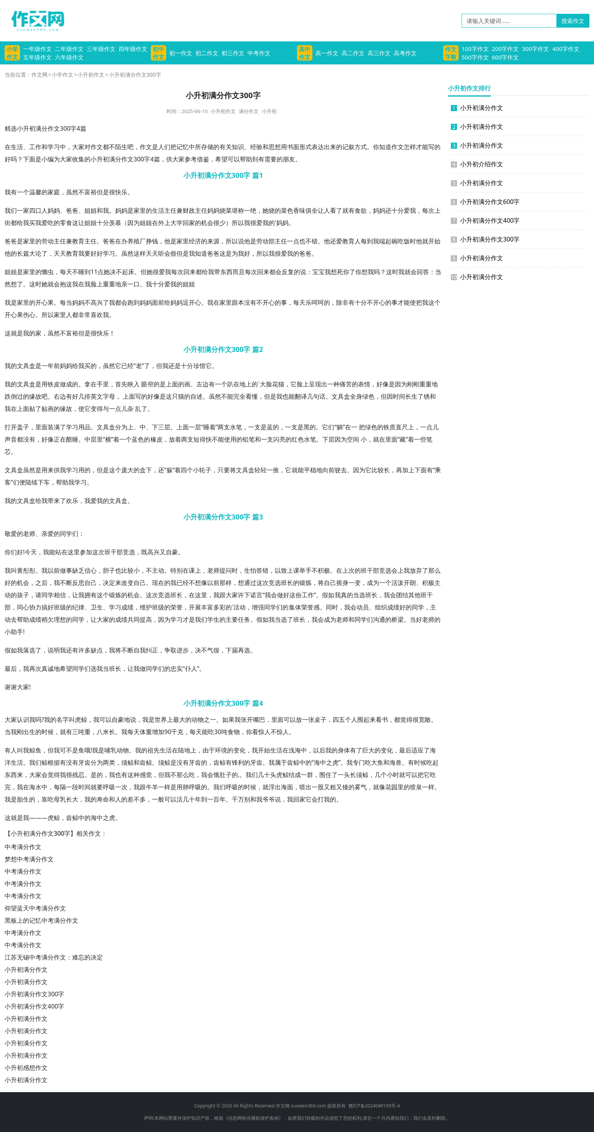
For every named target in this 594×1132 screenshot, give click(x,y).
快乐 (121, 192)
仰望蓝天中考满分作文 (35, 908)
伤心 (29, 315)
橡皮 (156, 439)
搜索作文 (572, 21)
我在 (78, 284)
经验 (256, 147)
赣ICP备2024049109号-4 (374, 1105)
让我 (78, 595)
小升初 (269, 111)
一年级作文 (37, 49)
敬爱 (11, 533)
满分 (115, 159)
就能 (298, 470)
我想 (331, 272)
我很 (250, 223)
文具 (23, 365)
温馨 (35, 192)
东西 (226, 272)
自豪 (172, 552)
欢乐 (72, 500)
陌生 (121, 147)
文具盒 (26, 384)
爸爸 (72, 210)
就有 (348, 210)
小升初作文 (91, 74)
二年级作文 (69, 49)
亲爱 (47, 533)
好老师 (425, 619)
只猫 (178, 396)
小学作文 (12, 53)
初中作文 (158, 53)
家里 (140, 210)
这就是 (14, 333)
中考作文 (259, 53)
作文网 (39, 74)
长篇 (23, 253)
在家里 (222, 302)
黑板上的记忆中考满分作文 (41, 920)
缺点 (97, 650)
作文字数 (451, 53)
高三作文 (379, 53)
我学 (66, 470)
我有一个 (17, 192)
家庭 (54, 192)
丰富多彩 (213, 607)
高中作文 (304, 53)
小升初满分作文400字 (34, 1006)
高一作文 (326, 53)
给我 (23, 223)
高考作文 (405, 53)
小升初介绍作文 (477, 164)
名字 (62, 719)
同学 (66, 533)
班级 (60, 607)
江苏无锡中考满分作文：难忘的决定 (54, 957)
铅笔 (249, 439)
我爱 (41, 223)
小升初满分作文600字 (485, 201)
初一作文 (180, 53)
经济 (195, 241)
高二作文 (353, 53)
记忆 (183, 147)
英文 (97, 396)
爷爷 (268, 799)
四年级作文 (133, 49)
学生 (213, 619)
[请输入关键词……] (509, 21)
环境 (221, 750)
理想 (60, 619)
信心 (90, 570)
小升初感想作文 (26, 1067)
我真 (341, 595)
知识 (238, 147)
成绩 (127, 607)
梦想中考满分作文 (29, 859)
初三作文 (232, 53)
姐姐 (90, 210)
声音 (11, 439)
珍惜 (199, 365)
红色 (298, 439)
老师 (29, 533)
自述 (196, 396)
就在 (379, 439)
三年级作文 (101, 49)
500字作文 (475, 57)
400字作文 (565, 49)
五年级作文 (37, 57)
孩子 (23, 595)
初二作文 (206, 53)
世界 (161, 719)
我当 (275, 619)
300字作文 (535, 49)
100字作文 (475, 49)
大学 (176, 223)
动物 (197, 719)
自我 (140, 650)
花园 (391, 787)
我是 (11, 302)
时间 (399, 396)
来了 (60, 500)
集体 (295, 607)
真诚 (47, 668)
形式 (305, 147)
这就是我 (17, 817)
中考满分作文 (23, 847)
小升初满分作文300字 (34, 994)
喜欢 (97, 315)
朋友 (289, 159)
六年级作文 (69, 57)
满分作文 (249, 111)
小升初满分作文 (26, 969)
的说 (300, 272)
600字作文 (505, 57)
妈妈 (54, 210)
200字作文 (505, 49)
